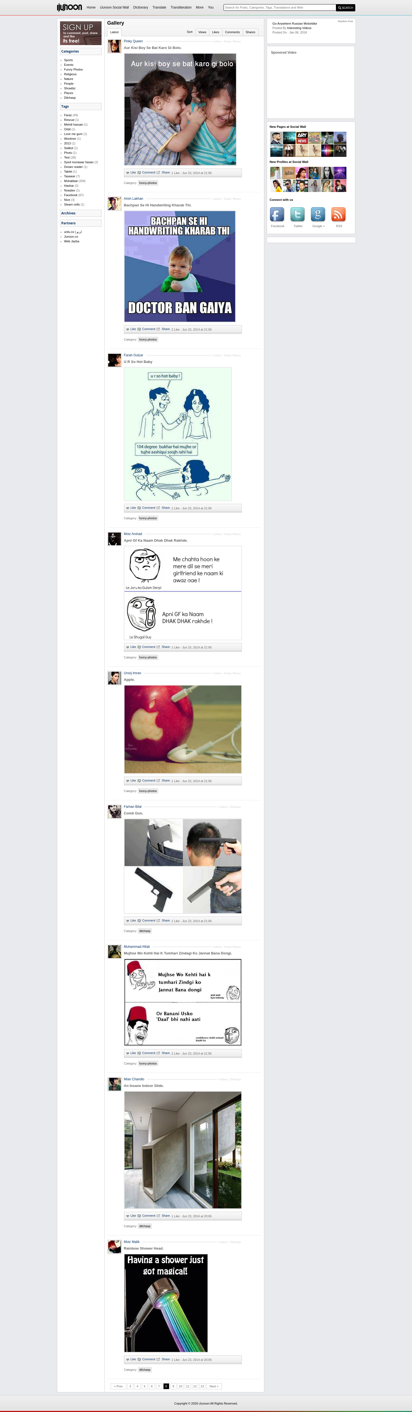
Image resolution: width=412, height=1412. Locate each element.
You (211, 7)
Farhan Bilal (133, 807)
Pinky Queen (133, 41)
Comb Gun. (133, 813)
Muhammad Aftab (137, 947)
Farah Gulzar (133, 355)
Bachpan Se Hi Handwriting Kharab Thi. (158, 205)
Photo (68, 152)
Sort (189, 31)
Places (68, 93)
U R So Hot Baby (138, 362)
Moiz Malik (132, 1242)
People (69, 83)
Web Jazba (71, 241)
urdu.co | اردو (73, 231)
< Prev (118, 1386)
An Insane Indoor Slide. (144, 1086)
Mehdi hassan (73, 124)
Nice (67, 199)
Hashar (69, 185)
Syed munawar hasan (79, 162)
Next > (213, 1386)
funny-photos (148, 183)
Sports (68, 60)
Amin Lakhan (133, 199)
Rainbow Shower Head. (144, 1248)
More (199, 7)
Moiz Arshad (133, 534)
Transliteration (181, 7)
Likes (215, 32)
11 (187, 1386)
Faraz (68, 115)
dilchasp (144, 931)
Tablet (68, 171)
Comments (232, 32)
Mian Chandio (134, 1079)
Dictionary (140, 7)
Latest (114, 32)
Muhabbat (71, 181)
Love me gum (73, 134)
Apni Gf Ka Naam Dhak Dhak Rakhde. (156, 540)
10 (180, 1386)
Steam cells (72, 204)
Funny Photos (73, 69)
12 (194, 1386)
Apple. (129, 680)
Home (91, 7)
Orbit (67, 129)
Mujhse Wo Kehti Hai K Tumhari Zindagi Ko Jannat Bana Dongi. (178, 953)
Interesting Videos (299, 28)
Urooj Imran (132, 673)
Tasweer (70, 176)
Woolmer (70, 138)
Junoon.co (71, 236)
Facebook (70, 195)
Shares (250, 32)
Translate (159, 7)
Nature (68, 79)
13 (202, 1386)
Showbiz (70, 88)
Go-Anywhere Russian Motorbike (295, 23)
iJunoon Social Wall (114, 7)
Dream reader (73, 166)
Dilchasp (70, 97)
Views (202, 32)
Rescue (69, 119)
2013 (67, 143)
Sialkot (68, 148)
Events (69, 64)
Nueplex (69, 190)
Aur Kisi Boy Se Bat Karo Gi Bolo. (153, 48)
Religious (70, 74)
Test (67, 157)
